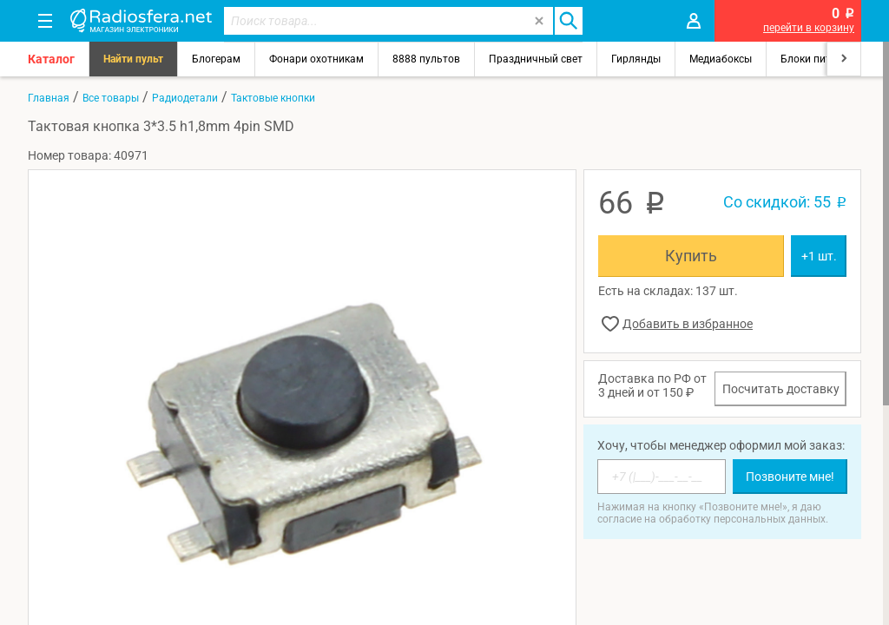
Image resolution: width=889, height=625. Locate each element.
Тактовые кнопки (273, 98)
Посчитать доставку (781, 389)
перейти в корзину (808, 28)
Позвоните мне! (790, 477)
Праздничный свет (536, 59)
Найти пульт (133, 59)
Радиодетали (185, 98)
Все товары (110, 98)
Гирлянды (636, 59)
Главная (48, 98)
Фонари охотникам (316, 59)
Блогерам (216, 59)
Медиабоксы (720, 59)
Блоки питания (817, 59)
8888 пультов (426, 59)
